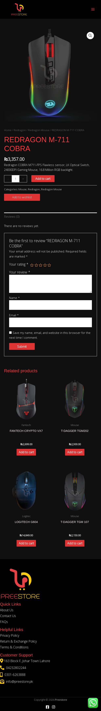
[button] (90, 35)
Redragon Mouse (38, 130)
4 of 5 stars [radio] (45, 265)
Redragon (20, 130)
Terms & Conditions (14, 647)
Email (14, 315)
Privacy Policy (9, 635)
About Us (6, 610)
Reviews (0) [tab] (11, 217)
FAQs (4, 621)
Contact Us (8, 616)
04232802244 (15, 668)
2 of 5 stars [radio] (36, 265)
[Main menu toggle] (93, 9)
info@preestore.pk (19, 681)
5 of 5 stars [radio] (49, 265)
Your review (19, 272)
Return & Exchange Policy (18, 641)
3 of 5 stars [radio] (40, 265)
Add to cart (42, 179)
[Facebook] (47, 707)
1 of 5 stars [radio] (32, 265)
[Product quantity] (15, 178)
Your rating (18, 264)
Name (14, 298)
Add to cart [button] (26, 452)
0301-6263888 (14, 674)
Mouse (22, 189)
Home (8, 130)
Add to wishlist (22, 197)
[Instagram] (53, 707)
